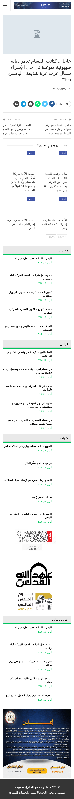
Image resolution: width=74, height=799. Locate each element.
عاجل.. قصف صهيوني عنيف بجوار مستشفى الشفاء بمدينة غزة (57, 129)
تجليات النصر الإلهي (42, 497)
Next (51, 237)
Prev (62, 237)
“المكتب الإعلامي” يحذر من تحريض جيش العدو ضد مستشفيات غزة (17, 129)
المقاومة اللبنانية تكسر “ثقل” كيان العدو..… (30, 258)
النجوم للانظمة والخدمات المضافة (27, 792)
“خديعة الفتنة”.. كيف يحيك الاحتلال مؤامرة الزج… (28, 695)
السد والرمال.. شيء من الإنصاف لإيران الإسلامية (28, 480)
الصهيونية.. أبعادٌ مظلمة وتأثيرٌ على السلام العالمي (28, 446)
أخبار (63, 153)
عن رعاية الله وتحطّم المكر (38, 463)
